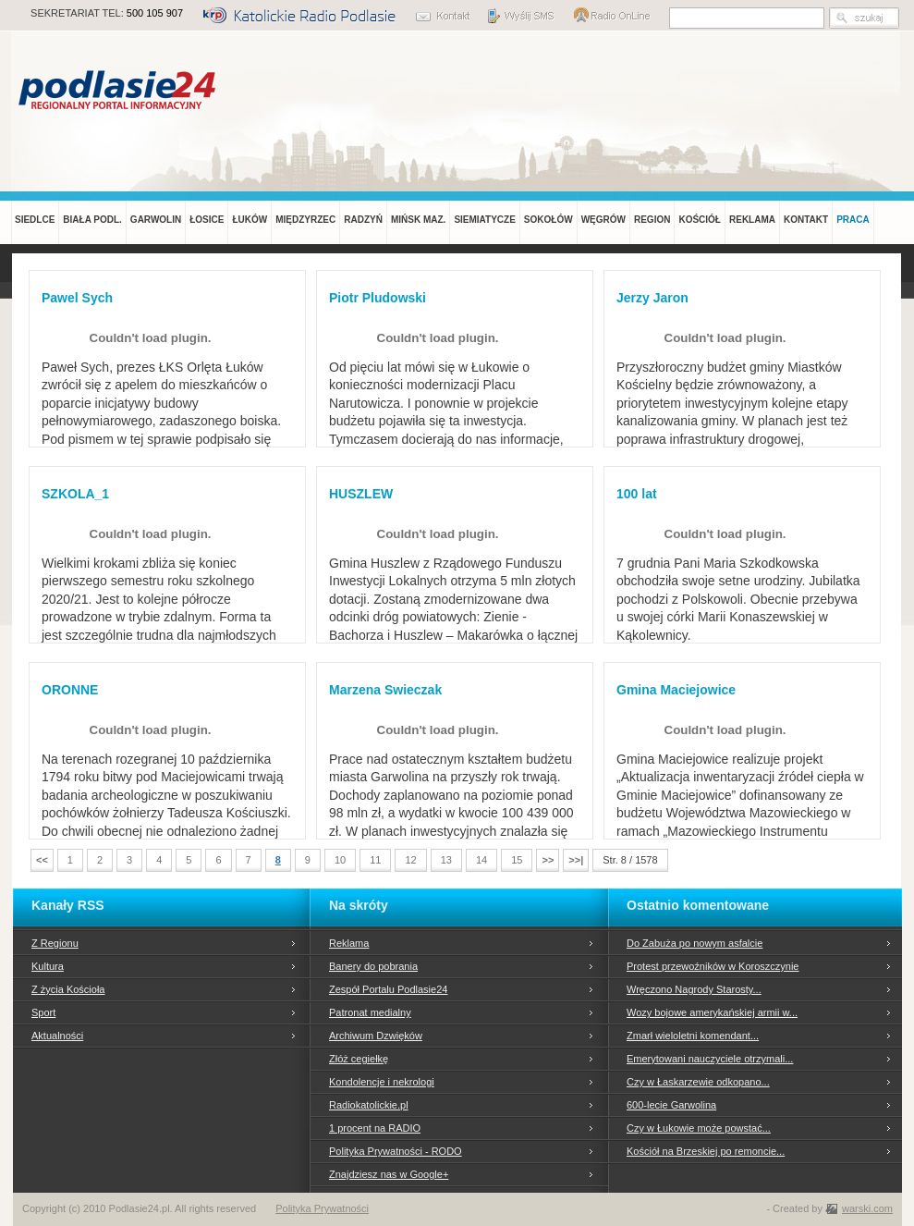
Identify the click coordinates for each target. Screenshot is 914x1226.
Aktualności (57, 1035)
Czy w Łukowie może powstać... (699, 1128)
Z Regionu (55, 943)
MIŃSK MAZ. (418, 220)
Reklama (349, 943)
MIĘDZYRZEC (305, 220)
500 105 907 (155, 12)
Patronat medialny (370, 1012)
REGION (652, 220)
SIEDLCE (35, 220)
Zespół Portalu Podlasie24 (388, 989)
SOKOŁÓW (548, 220)
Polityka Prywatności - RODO (395, 1151)
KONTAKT (806, 220)
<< (42, 859)
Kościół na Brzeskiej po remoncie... (706, 1151)
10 (340, 859)
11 (375, 859)
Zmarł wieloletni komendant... (693, 1035)
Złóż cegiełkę (358, 1058)
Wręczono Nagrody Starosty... (694, 989)
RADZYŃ (363, 220)
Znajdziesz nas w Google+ (388, 1174)
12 (410, 859)
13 (446, 859)
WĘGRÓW (603, 220)
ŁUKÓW (249, 220)
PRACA (853, 220)
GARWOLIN (155, 220)
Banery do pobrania (373, 966)
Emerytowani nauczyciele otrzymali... (710, 1058)
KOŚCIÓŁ (699, 220)
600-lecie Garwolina (671, 1104)
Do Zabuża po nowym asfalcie (694, 943)
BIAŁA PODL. (92, 220)
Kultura (47, 966)
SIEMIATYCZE (484, 220)
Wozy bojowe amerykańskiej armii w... (712, 1012)
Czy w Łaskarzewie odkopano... (698, 1081)
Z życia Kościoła (67, 989)
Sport (43, 1012)
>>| (575, 859)
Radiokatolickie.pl (368, 1104)
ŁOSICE (206, 220)
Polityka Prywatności (322, 1208)
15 (516, 859)
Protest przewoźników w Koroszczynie (712, 966)
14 (481, 859)
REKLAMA (752, 220)
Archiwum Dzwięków (375, 1035)
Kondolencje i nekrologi (381, 1081)
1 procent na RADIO (374, 1128)
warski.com (867, 1208)
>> (548, 859)
